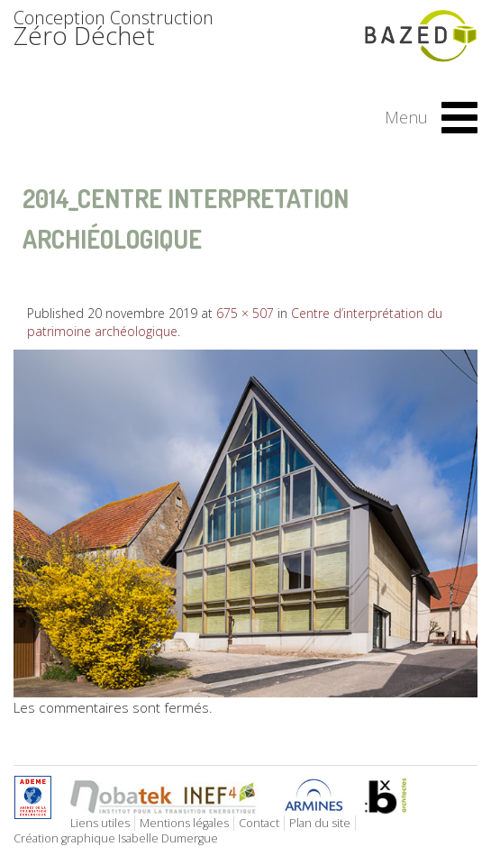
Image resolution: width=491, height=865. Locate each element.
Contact (259, 823)
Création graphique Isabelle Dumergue (116, 838)
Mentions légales (184, 823)
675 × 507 (245, 313)
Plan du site (319, 823)
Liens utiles (100, 823)
